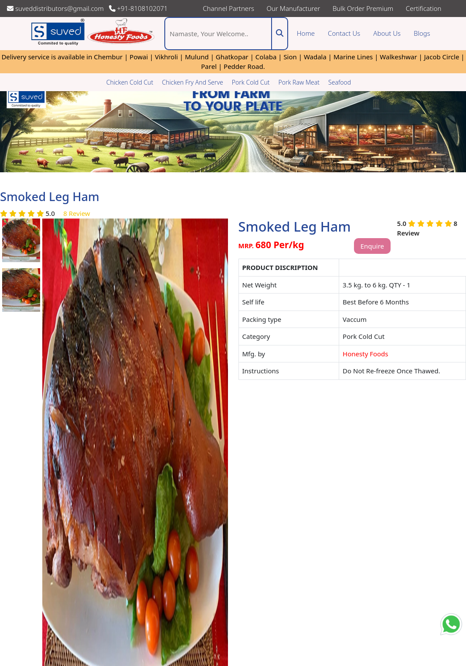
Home (306, 33)
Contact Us (344, 33)
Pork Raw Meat (299, 82)
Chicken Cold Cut (129, 82)
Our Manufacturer (293, 8)
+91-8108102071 (138, 8)
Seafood (339, 82)
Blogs (425, 33)
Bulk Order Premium (363, 8)
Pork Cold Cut (251, 82)
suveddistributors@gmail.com (57, 8)
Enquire (372, 246)
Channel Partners (228, 8)
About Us (387, 33)
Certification (424, 8)
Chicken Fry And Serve (192, 82)
